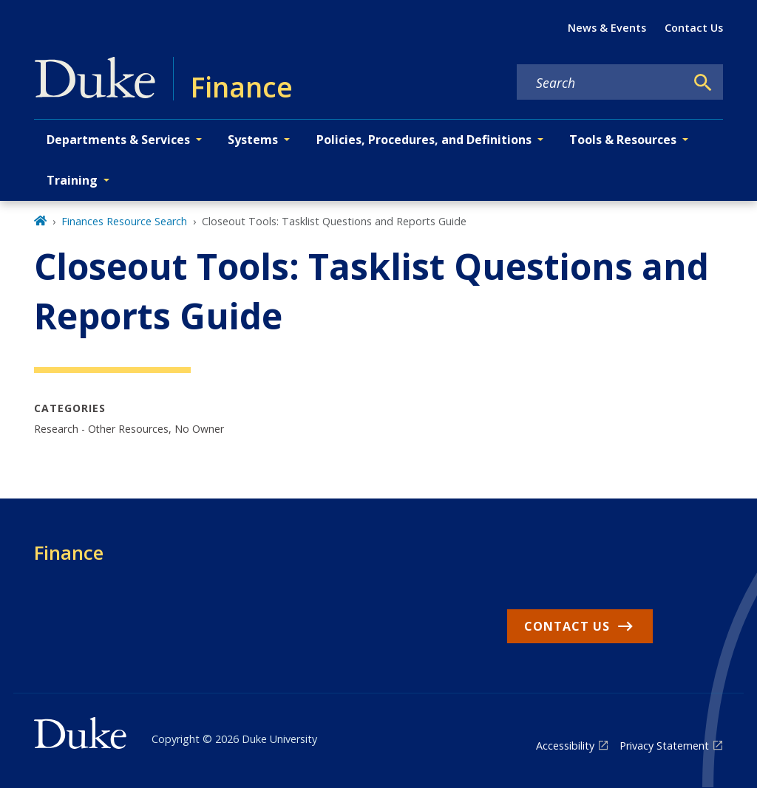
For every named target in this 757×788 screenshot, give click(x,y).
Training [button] (72, 180)
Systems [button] (253, 139)
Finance (68, 552)
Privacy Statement (664, 746)
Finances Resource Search (124, 221)
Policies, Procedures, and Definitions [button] (424, 139)
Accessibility (565, 746)
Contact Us (694, 28)
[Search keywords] (601, 83)
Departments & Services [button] (118, 139)
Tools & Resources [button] (622, 139)
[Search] (703, 82)
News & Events (607, 28)
